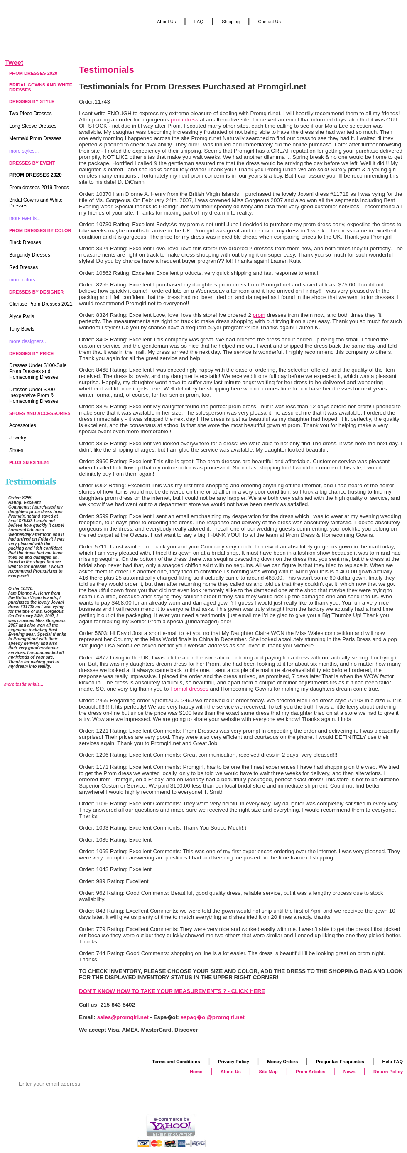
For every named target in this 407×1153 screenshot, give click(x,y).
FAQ (199, 21)
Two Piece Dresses (30, 113)
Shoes (16, 450)
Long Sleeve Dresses (32, 126)
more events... (25, 218)
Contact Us (269, 21)
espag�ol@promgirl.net (213, 1017)
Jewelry (17, 438)
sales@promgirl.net (123, 1017)
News (349, 1071)
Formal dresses (189, 689)
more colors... (24, 280)
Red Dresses (23, 267)
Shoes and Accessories (40, 413)
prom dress (185, 119)
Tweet (14, 62)
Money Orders (282, 1061)
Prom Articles (310, 1071)
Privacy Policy (233, 1061)
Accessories (22, 425)
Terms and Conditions (176, 1061)
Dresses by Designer (36, 291)
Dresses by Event (32, 162)
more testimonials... (23, 684)
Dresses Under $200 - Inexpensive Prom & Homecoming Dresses (33, 395)
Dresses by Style (31, 101)
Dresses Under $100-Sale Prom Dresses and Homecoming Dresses (37, 371)
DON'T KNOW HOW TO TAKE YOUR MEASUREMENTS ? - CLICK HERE (172, 991)
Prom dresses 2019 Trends (39, 187)
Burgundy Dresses (29, 255)
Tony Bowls (21, 329)
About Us (166, 21)
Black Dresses (25, 242)
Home (196, 1071)
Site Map (268, 1071)
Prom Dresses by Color (40, 230)
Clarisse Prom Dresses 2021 (41, 304)
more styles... (24, 151)
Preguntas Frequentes (340, 1061)
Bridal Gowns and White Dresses (40, 87)
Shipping (231, 21)
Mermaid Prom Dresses (35, 138)
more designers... (28, 341)
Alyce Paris (21, 316)
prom (259, 315)
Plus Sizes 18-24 (29, 462)
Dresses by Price (31, 353)
